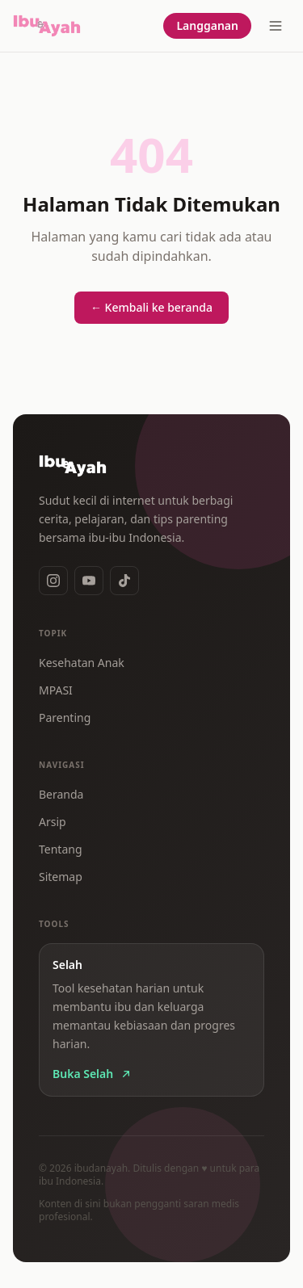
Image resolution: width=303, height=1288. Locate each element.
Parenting (64, 717)
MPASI (56, 690)
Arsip (52, 821)
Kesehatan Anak (81, 662)
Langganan (207, 25)
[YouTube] (88, 580)
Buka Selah (93, 1073)
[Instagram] (53, 580)
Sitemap (60, 876)
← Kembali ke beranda (151, 307)
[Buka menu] (275, 25)
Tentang (60, 849)
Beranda (61, 794)
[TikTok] (124, 580)
